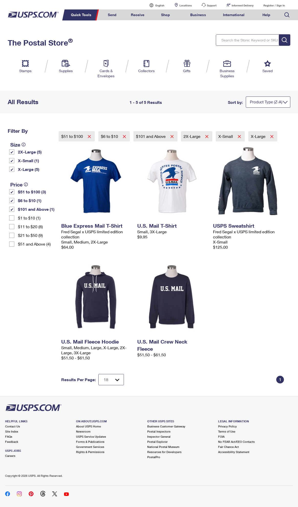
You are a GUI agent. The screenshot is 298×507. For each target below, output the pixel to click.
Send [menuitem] (112, 15)
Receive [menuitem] (137, 15)
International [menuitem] (233, 15)
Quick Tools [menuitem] (81, 15)
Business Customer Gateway (166, 426)
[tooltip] (24, 144)
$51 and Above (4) (34, 243)
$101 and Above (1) (36, 209)
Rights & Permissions (90, 452)
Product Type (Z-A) (266, 102)
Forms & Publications (90, 441)
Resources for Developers (164, 452)
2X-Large (192, 136)
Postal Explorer (157, 441)
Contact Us (12, 426)
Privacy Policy (227, 426)
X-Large (259, 136)
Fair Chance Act (228, 446)
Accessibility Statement (233, 452)
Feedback (11, 441)
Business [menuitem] (198, 15)
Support (212, 5)
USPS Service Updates (91, 436)
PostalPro (153, 457)
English (154, 5)
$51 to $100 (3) (32, 191)
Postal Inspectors (159, 431)
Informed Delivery (242, 5)
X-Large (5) (28, 169)
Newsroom (83, 431)
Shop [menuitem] (165, 15)
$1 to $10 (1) (29, 217)
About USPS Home (88, 426)
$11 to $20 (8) (30, 226)
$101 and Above (151, 136)
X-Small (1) (28, 160)
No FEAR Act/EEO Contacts (236, 441)
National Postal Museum (163, 446)
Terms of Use (226, 431)
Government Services (90, 446)
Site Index (11, 431)
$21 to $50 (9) (30, 235)
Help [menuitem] (266, 15)
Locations (185, 5)
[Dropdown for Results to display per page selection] (111, 379)
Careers (10, 455)
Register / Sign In (274, 5)
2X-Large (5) (30, 151)
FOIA (221, 436)
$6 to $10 (110, 136)
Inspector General (159, 436)
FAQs (8, 436)
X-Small (226, 136)
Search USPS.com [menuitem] (287, 14)
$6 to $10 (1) (29, 200)
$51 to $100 (72, 136)
